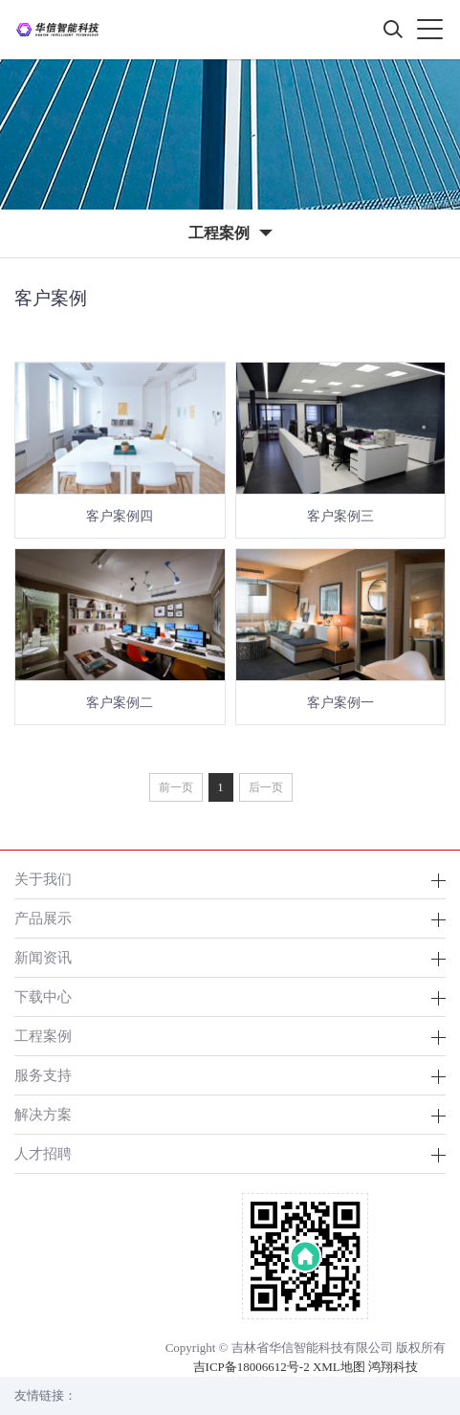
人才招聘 (43, 1153)
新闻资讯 (43, 957)
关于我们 (43, 879)
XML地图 (339, 1367)
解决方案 (43, 1114)
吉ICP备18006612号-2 (251, 1367)
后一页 (266, 787)
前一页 (176, 787)
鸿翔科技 (393, 1367)
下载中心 (43, 996)
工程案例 (43, 1036)
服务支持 (43, 1075)
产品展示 (43, 918)
